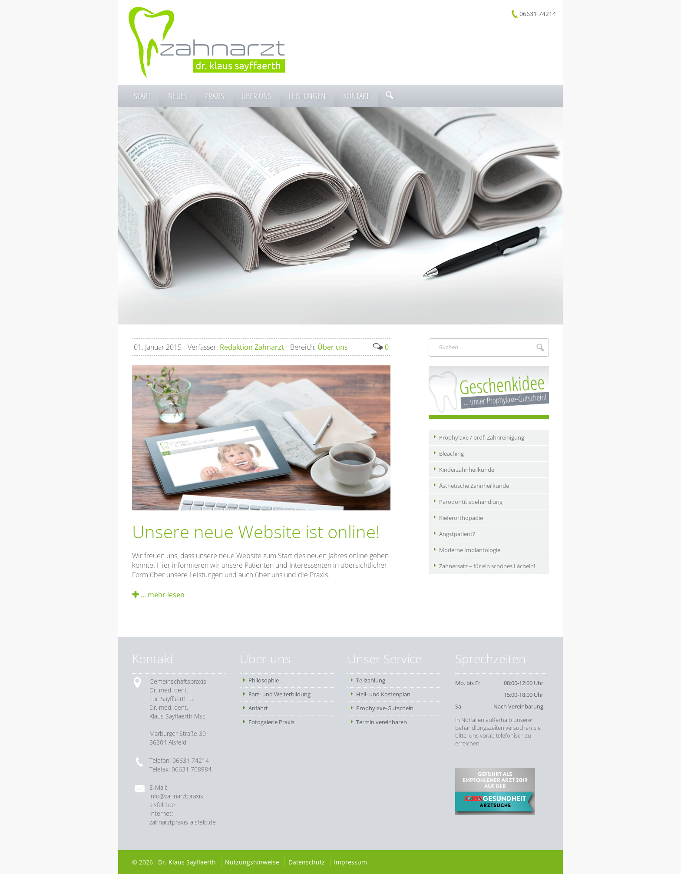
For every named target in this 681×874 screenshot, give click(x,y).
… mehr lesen (158, 594)
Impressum (350, 862)
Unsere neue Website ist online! (256, 531)
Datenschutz (306, 862)
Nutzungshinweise (252, 862)
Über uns (319, 347)
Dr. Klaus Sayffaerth (187, 862)
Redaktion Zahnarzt (236, 347)
